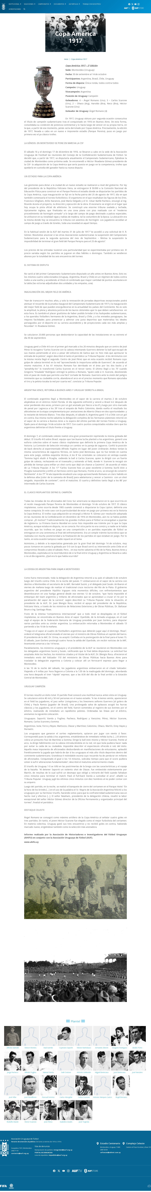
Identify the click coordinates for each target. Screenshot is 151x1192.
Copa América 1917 (79, 59)
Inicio (66, 59)
